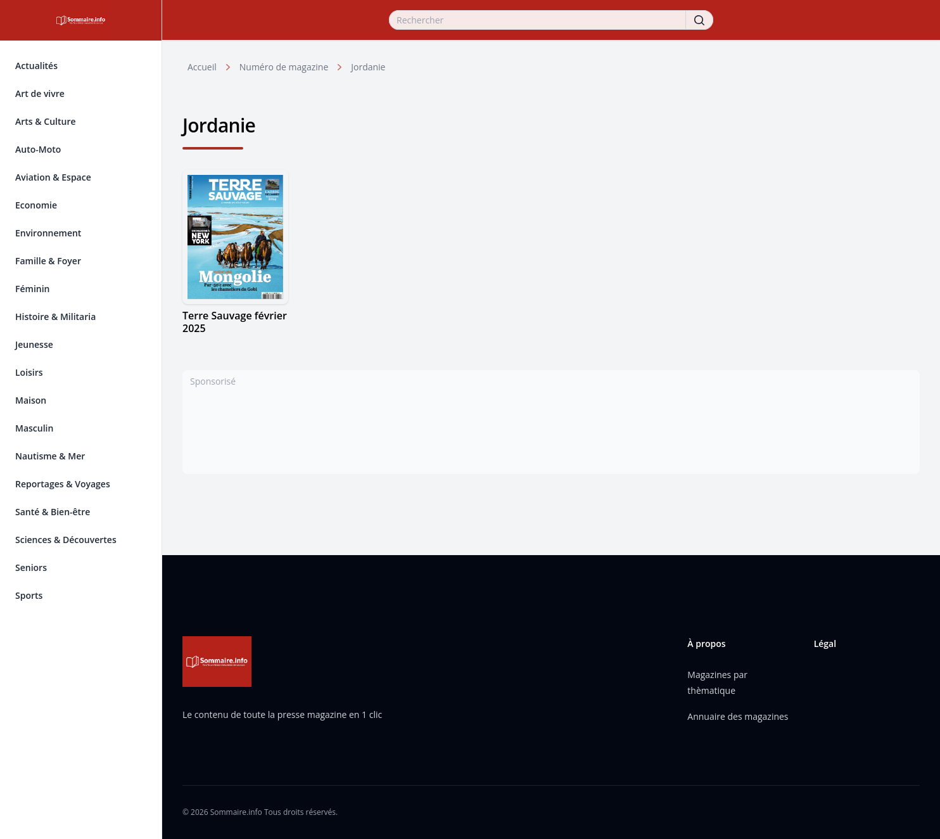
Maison (30, 400)
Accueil (202, 67)
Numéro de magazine (283, 67)
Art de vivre (40, 93)
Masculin (34, 428)
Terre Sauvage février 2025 (234, 322)
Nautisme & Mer (50, 456)
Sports (28, 595)
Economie (36, 205)
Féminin (32, 289)
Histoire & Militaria (55, 317)
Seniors (31, 567)
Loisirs (29, 372)
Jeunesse (34, 344)
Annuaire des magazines (737, 716)
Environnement (48, 233)
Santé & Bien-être (52, 512)
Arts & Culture (45, 121)
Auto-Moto (38, 149)
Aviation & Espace (53, 177)
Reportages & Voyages (62, 484)
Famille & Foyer (48, 261)
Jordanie (368, 67)
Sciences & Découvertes (66, 540)
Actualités (36, 66)
